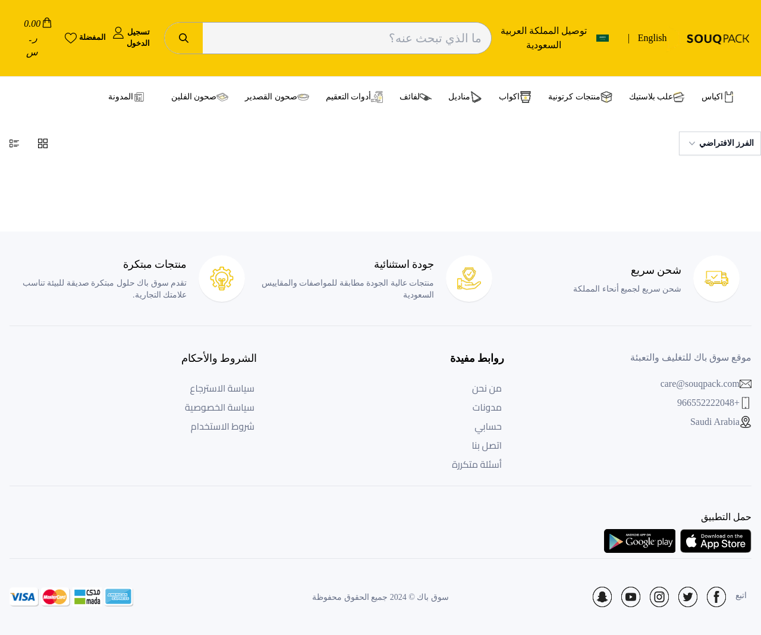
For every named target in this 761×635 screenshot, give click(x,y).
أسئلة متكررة (477, 464)
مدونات (487, 407)
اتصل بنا (486, 445)
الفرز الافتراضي (720, 143)
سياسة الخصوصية (219, 407)
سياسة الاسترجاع (222, 388)
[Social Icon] (716, 597)
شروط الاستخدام (222, 426)
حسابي (488, 426)
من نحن (487, 388)
